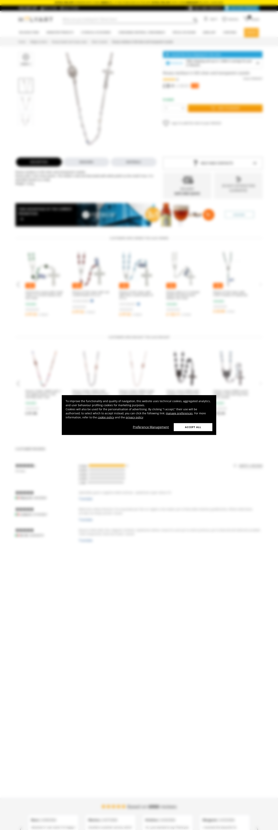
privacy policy (134, 417)
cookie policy (106, 417)
